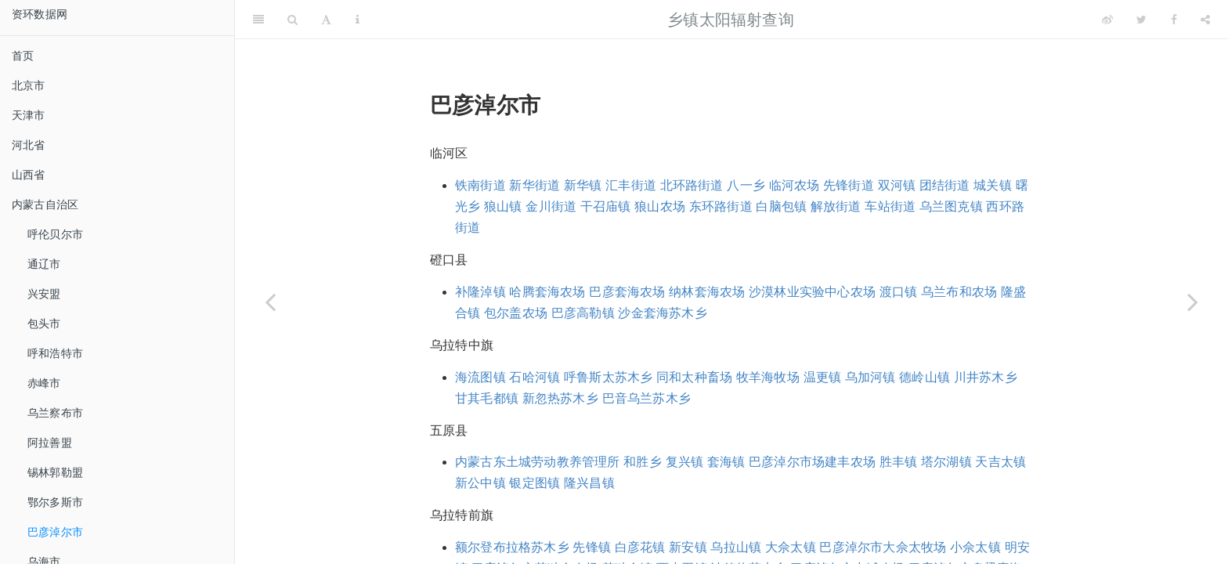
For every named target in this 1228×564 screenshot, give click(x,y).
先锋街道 (848, 185)
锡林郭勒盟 (55, 472)
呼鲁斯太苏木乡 (608, 377)
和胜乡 (642, 461)
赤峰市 (44, 383)
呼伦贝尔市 (55, 234)
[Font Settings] (326, 19)
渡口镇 (898, 291)
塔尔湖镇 (946, 461)
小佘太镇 (975, 547)
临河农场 (794, 185)
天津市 (28, 115)
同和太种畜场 (694, 377)
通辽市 (44, 264)
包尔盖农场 (515, 313)
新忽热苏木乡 (560, 398)
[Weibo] (1107, 19)
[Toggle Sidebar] (258, 19)
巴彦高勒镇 (583, 313)
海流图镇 (480, 377)
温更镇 (823, 377)
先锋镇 (591, 547)
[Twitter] (1141, 19)
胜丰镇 (898, 461)
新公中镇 (480, 483)
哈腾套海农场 (547, 291)
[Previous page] (270, 301)
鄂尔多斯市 (55, 502)
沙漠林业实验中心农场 (812, 291)
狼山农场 (659, 206)
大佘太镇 (790, 547)
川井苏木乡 (985, 377)
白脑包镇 (781, 206)
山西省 (28, 174)
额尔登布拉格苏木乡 (512, 547)
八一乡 (746, 185)
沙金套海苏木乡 (662, 313)
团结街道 (944, 185)
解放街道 (836, 206)
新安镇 (688, 547)
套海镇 (726, 461)
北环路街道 (692, 185)
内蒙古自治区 (45, 204)
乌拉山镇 (735, 547)
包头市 (44, 323)
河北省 (28, 145)
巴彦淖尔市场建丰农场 (812, 461)
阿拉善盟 (49, 442)
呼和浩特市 (55, 353)
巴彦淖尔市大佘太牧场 (882, 547)
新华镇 (583, 185)
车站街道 (890, 206)
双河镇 (897, 185)
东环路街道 (721, 206)
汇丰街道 (630, 185)
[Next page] (1193, 301)
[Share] (1205, 19)
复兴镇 (685, 461)
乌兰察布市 (55, 413)
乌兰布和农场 (959, 291)
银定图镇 (534, 483)
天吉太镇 (1000, 461)
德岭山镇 (924, 377)
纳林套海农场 (707, 291)
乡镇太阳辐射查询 (730, 19)
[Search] (292, 19)
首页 (23, 55)
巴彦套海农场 (627, 291)
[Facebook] (1174, 19)
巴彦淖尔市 (55, 532)
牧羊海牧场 (768, 377)
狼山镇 (503, 206)
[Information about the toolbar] (357, 19)
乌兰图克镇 (951, 206)
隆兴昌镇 (589, 483)
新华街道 (534, 185)
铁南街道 (480, 185)
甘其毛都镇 (486, 398)
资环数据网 (39, 14)
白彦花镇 (640, 547)
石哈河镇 (534, 377)
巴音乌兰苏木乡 (646, 398)
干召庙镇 (605, 206)
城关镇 (992, 185)
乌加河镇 (870, 377)
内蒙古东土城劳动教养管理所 (537, 461)
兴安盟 (44, 293)
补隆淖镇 (480, 291)
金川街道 (551, 206)
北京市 (28, 85)
